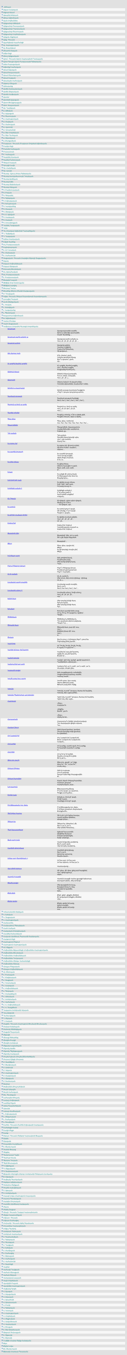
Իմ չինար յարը (14, 556)
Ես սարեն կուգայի (15, 452)
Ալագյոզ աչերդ (14, 343)
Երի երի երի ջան (14, 480)
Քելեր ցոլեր (12, 901)
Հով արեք (12, 744)
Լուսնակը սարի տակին (17, 582)
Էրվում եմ (12, 523)
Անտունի (11, 380)
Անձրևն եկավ (13, 372)
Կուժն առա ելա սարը (17, 678)
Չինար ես (12, 821)
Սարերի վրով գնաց (16, 848)
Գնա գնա (12, 419)
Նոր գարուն (12, 787)
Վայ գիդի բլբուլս (15, 868)
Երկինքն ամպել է (15, 488)
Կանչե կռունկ (13, 658)
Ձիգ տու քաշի (13, 760)
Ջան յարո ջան (14, 840)
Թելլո (10, 543)
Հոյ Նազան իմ (13, 736)
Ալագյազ (11, 329)
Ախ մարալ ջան (14, 353)
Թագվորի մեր (13, 533)
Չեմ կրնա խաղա (15, 813)
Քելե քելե (11, 893)
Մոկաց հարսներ (14, 779)
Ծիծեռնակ (12, 617)
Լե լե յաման (12, 574)
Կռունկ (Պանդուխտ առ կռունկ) (21, 695)
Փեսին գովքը (13, 883)
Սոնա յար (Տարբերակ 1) (18, 858)
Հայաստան (13, 719)
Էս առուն (11, 507)
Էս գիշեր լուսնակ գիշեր (17, 515)
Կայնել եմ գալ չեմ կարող (18, 650)
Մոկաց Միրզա (14, 768)
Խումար (11, 609)
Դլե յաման (12, 433)
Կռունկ (11, 689)
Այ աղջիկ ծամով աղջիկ (17, 363)
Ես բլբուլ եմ (12, 443)
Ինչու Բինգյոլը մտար (16, 566)
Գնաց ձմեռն (13, 425)
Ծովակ (11, 637)
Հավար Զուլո (13, 727)
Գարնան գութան (15, 396)
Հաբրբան (12, 701)
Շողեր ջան (12, 795)
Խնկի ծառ (12, 599)
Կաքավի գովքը (14, 670)
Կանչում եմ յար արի (16, 664)
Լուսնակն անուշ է (15, 590)
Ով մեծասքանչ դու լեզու (18, 805)
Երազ (10, 472)
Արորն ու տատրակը (16, 388)
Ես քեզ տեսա (13, 462)
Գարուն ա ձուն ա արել (17, 404)
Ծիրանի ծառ (13, 625)
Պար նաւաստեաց (15, 830)
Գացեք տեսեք (13, 413)
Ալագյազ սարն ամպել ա (18, 337)
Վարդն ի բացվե (14, 877)
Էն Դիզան (12, 498)
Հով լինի (11, 752)
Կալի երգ (11, 643)
